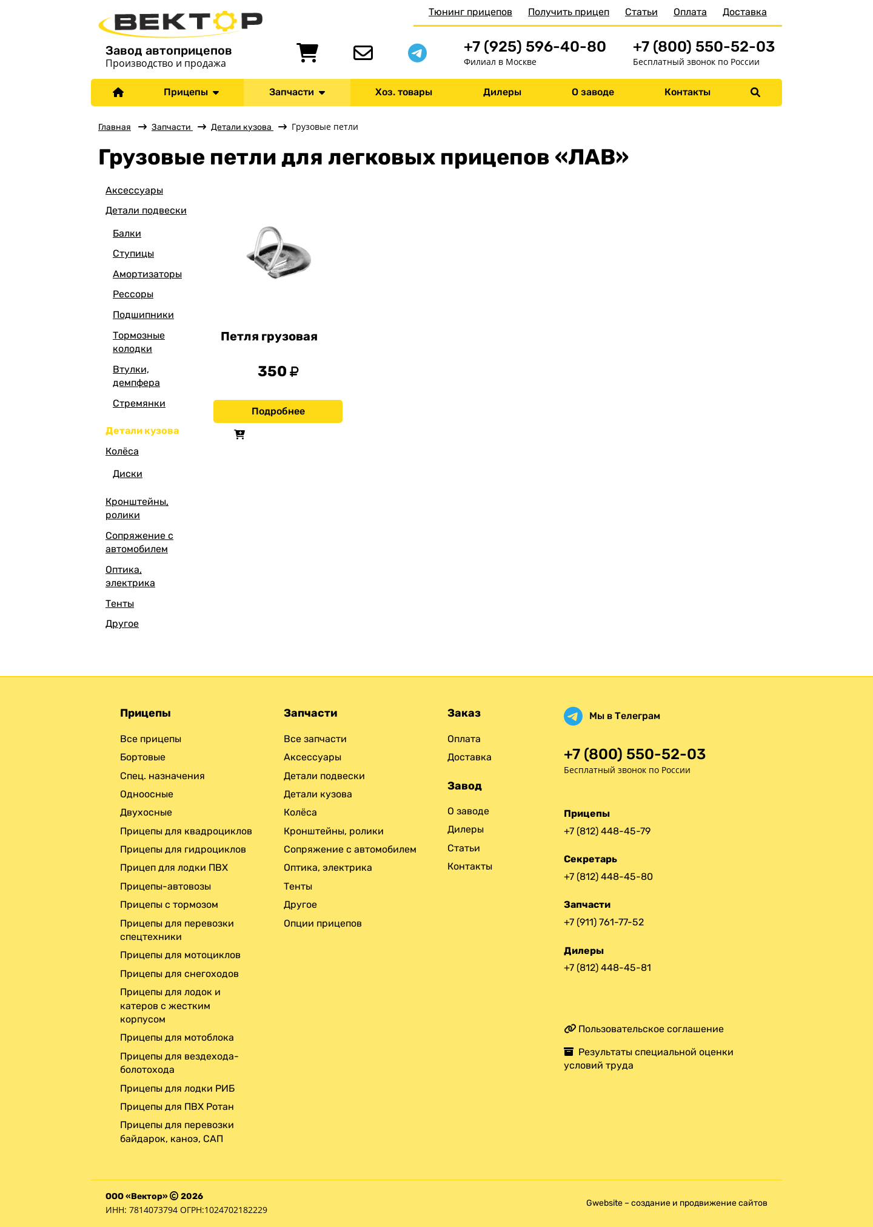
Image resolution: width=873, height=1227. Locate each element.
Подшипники (143, 314)
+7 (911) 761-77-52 (604, 922)
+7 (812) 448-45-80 (608, 876)
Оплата (690, 12)
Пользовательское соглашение (644, 1029)
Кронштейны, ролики (137, 508)
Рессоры (133, 294)
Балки (127, 233)
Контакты (687, 92)
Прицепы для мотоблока (177, 1037)
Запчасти (297, 92)
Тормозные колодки (139, 342)
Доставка (745, 12)
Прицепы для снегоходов (179, 973)
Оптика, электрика (130, 576)
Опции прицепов (323, 923)
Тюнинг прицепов (470, 12)
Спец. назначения (162, 776)
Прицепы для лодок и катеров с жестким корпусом (170, 1005)
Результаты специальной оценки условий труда (649, 1058)
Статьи (641, 12)
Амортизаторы (147, 274)
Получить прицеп (568, 12)
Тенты (119, 603)
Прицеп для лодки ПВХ (174, 867)
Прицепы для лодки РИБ (177, 1088)
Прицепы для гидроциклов (183, 849)
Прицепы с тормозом (169, 904)
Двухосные (146, 812)
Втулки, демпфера (136, 375)
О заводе (593, 92)
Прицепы (191, 92)
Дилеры (502, 92)
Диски (127, 473)
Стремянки (139, 403)
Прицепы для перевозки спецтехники (177, 930)
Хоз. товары (403, 92)
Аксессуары (134, 190)
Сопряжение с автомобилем (139, 542)
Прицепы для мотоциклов (180, 955)
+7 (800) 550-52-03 (704, 46)
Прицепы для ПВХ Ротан (177, 1106)
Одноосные (146, 794)
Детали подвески (146, 210)
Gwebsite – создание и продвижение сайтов (677, 1203)
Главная (114, 127)
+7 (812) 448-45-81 (607, 967)
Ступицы (133, 253)
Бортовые (143, 757)
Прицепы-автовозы (165, 886)
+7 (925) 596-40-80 (535, 46)
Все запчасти (315, 739)
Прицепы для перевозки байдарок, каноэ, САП (177, 1131)
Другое (122, 623)
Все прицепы (150, 739)
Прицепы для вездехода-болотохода (179, 1062)
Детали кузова (242, 127)
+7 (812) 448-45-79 (607, 831)
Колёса (122, 451)
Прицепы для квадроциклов (186, 831)
